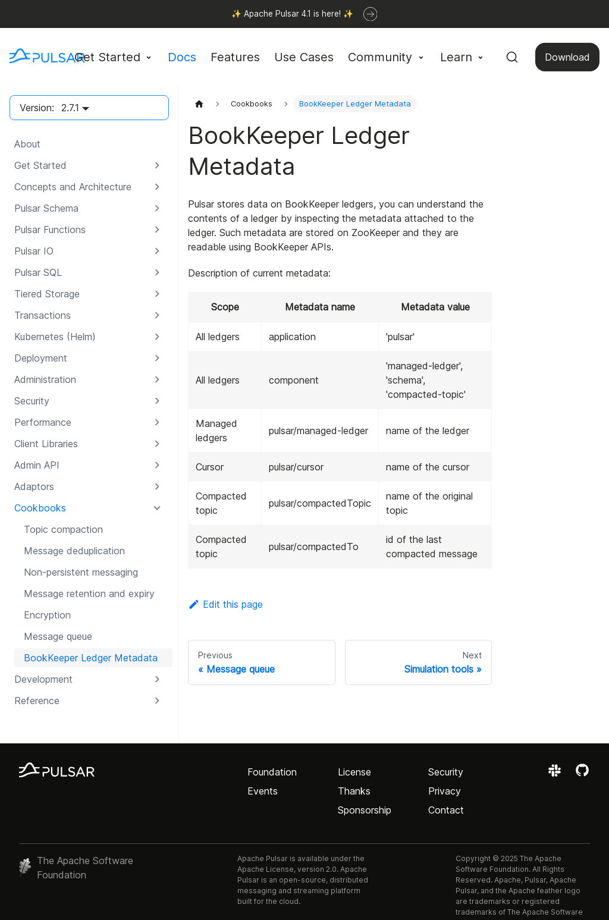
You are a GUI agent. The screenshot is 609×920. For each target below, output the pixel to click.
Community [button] (380, 57)
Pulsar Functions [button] (50, 230)
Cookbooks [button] (40, 508)
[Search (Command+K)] (512, 57)
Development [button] (43, 679)
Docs (182, 57)
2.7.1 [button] (70, 108)
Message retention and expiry (89, 593)
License (354, 772)
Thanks (354, 791)
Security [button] (31, 401)
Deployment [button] (40, 358)
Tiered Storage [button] (47, 294)
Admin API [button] (36, 465)
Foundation (272, 772)
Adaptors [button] (34, 486)
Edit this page (225, 604)
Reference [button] (36, 701)
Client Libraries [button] (46, 444)
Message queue (58, 636)
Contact (446, 810)
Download (567, 57)
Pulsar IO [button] (34, 251)
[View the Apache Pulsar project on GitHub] (582, 774)
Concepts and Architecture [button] (72, 187)
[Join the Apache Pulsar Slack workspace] (556, 774)
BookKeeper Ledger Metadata (91, 658)
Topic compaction (63, 529)
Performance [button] (42, 422)
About (27, 144)
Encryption (47, 615)
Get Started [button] (107, 57)
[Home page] (199, 103)
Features (235, 57)
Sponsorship (364, 810)
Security (445, 772)
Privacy (444, 791)
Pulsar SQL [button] (38, 272)
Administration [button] (45, 379)
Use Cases (304, 57)
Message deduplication (74, 551)
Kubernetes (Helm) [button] (55, 337)
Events (262, 791)
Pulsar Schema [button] (46, 208)
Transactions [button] (42, 315)
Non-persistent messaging (81, 572)
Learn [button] (456, 57)
